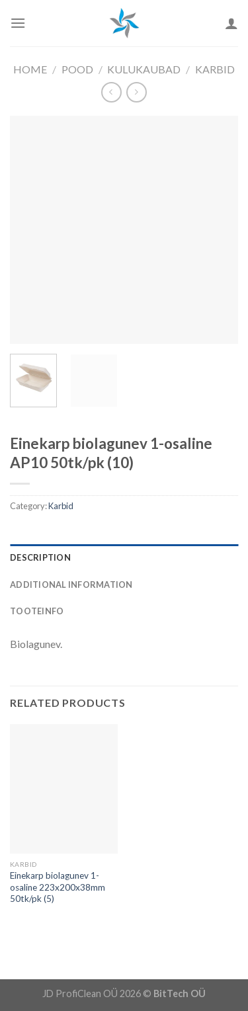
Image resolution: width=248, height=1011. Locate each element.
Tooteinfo (36, 611)
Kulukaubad (144, 69)
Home (30, 69)
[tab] (124, 557)
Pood (77, 69)
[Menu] (18, 23)
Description (40, 557)
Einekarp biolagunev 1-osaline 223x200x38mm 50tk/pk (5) (57, 887)
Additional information (71, 584)
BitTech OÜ (179, 993)
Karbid (215, 69)
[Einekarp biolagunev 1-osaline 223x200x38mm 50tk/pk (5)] (64, 788)
